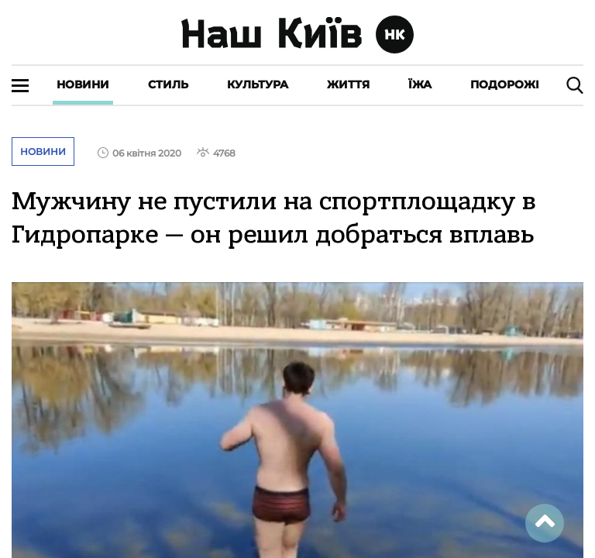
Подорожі (504, 84)
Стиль (168, 84)
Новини (83, 84)
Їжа (420, 84)
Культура (257, 84)
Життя (348, 84)
